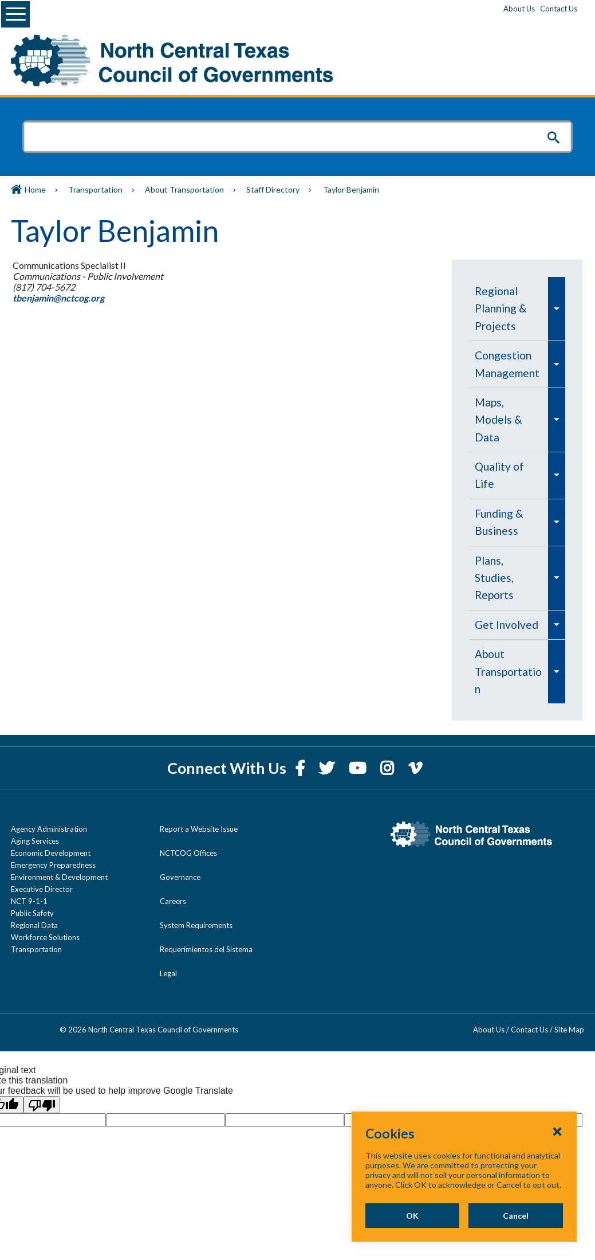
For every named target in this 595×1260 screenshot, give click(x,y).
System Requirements (196, 908)
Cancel (514, 1215)
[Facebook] (301, 750)
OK (406, 1215)
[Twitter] (328, 750)
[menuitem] (509, 309)
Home (35, 189)
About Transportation (184, 189)
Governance (180, 859)
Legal (168, 956)
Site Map (569, 1012)
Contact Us (558, 8)
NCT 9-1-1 (29, 884)
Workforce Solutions (45, 920)
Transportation (95, 189)
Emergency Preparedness (53, 847)
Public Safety (32, 896)
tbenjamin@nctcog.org (57, 297)
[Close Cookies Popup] (557, 1131)
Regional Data (34, 908)
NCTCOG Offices (188, 835)
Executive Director (42, 871)
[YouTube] (359, 750)
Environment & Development (59, 859)
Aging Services (35, 823)
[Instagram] (388, 750)
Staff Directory (273, 189)
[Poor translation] (41, 1087)
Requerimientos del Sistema (206, 932)
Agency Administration (49, 811)
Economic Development (50, 835)
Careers (173, 884)
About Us (519, 8)
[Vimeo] (415, 750)
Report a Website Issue (199, 811)
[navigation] (518, 481)
